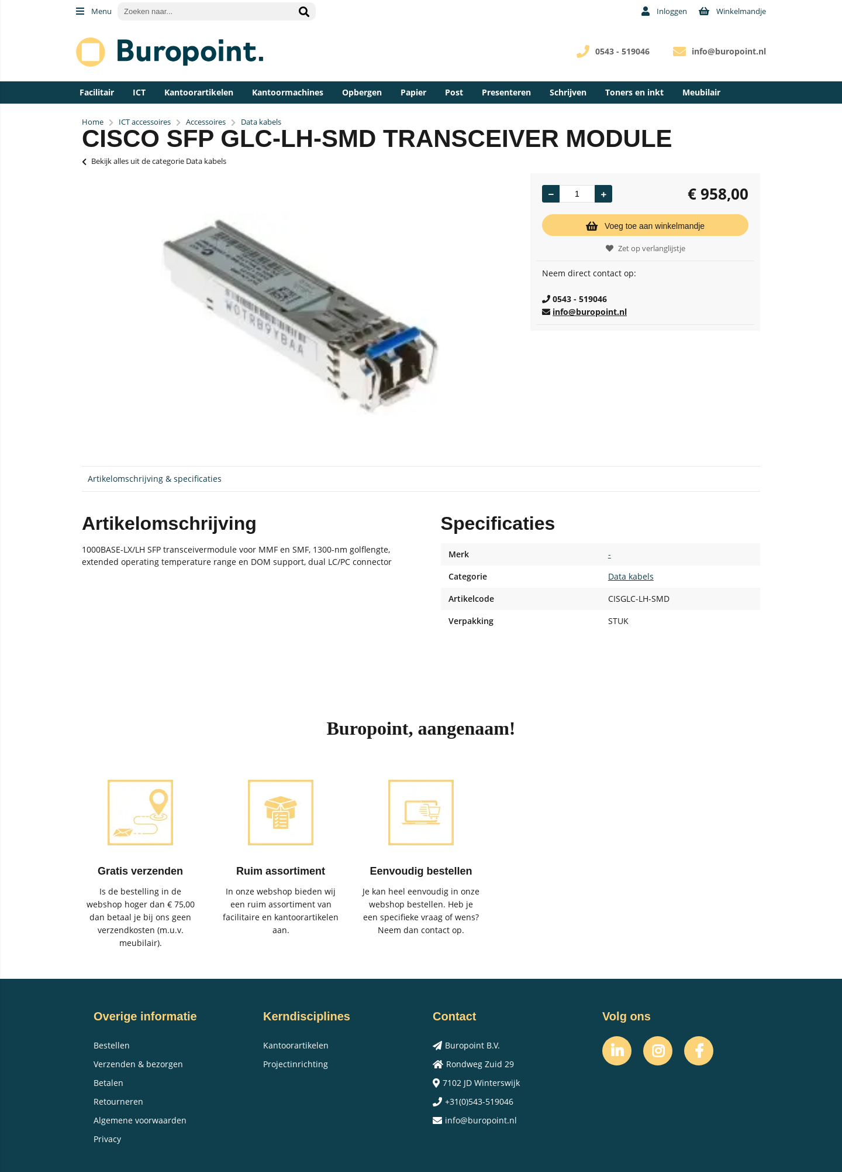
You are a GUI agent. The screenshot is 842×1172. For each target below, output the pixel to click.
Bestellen (112, 1045)
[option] (300, 313)
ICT (139, 92)
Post (454, 92)
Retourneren (118, 1101)
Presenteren (506, 92)
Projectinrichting (295, 1064)
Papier (413, 92)
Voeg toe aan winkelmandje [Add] (645, 226)
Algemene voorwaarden (140, 1120)
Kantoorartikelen (198, 92)
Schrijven (568, 92)
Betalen (108, 1082)
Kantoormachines (287, 92)
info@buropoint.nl (729, 51)
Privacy (107, 1138)
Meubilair (701, 92)
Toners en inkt (634, 92)
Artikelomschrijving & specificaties (155, 478)
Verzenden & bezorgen (138, 1064)
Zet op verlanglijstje (645, 248)
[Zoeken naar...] (304, 11)
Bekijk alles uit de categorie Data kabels (154, 161)
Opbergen (362, 92)
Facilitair (97, 92)
